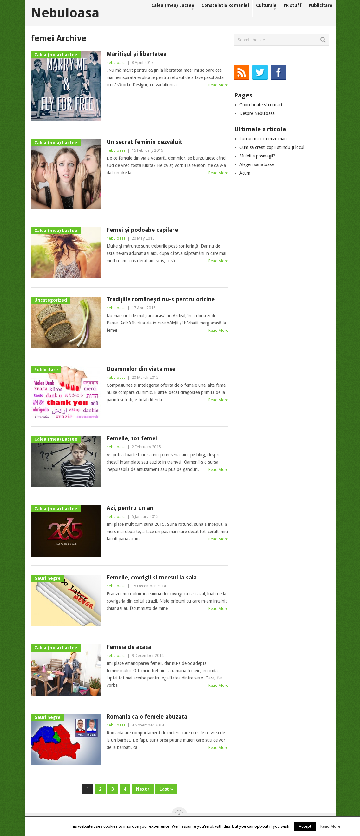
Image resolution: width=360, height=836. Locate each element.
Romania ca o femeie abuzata (147, 716)
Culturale (266, 7)
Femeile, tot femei (132, 438)
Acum (244, 173)
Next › (143, 789)
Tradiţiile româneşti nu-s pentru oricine (161, 299)
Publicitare (320, 5)
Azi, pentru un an (130, 508)
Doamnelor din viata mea (141, 368)
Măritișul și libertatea (137, 53)
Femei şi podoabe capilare (142, 229)
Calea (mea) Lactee (172, 7)
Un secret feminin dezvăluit (144, 141)
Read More (218, 85)
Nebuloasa (65, 13)
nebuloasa (116, 62)
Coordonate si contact (260, 104)
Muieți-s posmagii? (257, 155)
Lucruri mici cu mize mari (263, 138)
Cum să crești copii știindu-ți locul (271, 147)
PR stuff (293, 5)
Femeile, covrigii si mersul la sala (152, 577)
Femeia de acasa (129, 647)
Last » (166, 789)
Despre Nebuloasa (257, 113)
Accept (305, 826)
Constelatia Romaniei (225, 5)
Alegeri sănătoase (256, 164)
